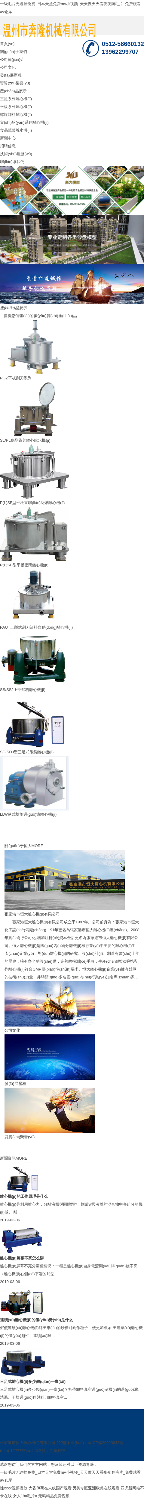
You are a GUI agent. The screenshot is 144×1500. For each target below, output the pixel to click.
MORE (37, 845)
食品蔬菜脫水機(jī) (16, 130)
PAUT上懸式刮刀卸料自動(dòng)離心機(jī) (36, 627)
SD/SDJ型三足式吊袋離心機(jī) (27, 752)
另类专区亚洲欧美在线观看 (95, 1488)
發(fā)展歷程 (11, 75)
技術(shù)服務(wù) (16, 154)
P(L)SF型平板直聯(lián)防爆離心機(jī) (32, 502)
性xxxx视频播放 (13, 1488)
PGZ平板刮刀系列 (16, 378)
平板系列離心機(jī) (16, 106)
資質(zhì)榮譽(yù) (15, 83)
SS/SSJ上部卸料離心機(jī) (22, 689)
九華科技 (57, 1450)
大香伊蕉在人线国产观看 (50, 1488)
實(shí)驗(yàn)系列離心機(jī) (24, 122)
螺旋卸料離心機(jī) (16, 114)
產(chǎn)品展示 (13, 91)
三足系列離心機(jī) (16, 99)
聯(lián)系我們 (12, 161)
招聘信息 (8, 146)
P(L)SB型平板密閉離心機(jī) (24, 565)
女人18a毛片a (25, 1496)
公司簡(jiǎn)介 (12, 59)
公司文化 (8, 67)
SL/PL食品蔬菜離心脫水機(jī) (25, 440)
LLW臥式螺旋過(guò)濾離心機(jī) (28, 814)
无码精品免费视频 (53, 1496)
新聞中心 (8, 138)
